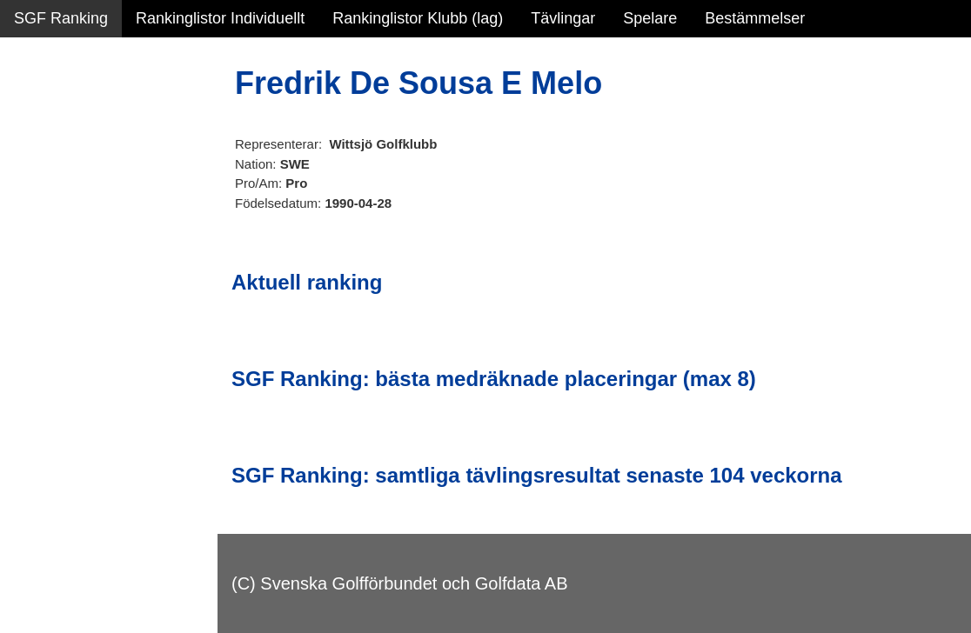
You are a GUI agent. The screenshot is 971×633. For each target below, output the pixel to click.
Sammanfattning (71, 113)
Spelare (650, 18)
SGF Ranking (61, 18)
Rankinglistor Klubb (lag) (417, 18)
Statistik (41, 188)
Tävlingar (563, 18)
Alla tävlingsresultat (81, 262)
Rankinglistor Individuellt (220, 18)
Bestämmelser (755, 18)
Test (28, 347)
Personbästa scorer (82, 225)
